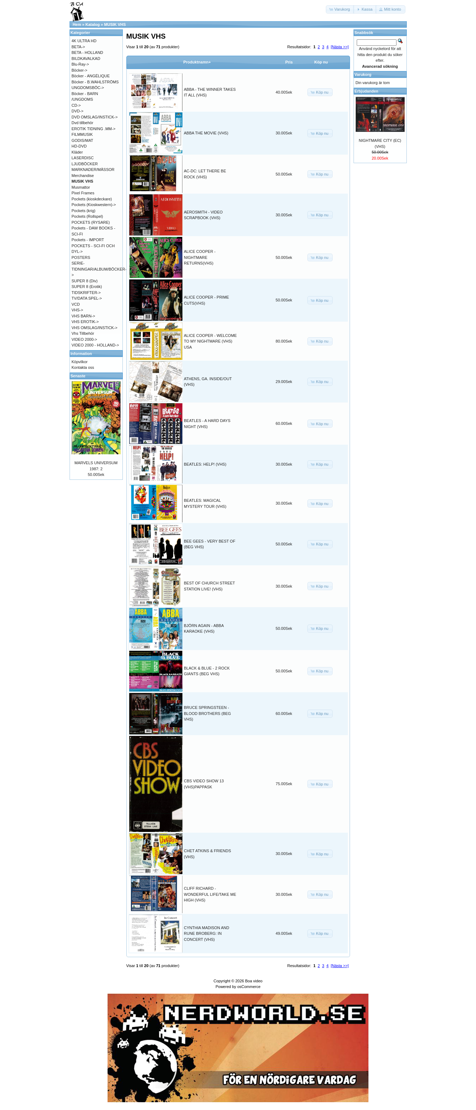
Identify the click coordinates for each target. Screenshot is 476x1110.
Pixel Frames (83, 193)
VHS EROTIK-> (85, 322)
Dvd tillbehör (82, 123)
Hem (77, 24)
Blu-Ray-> (80, 64)
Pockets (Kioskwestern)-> (94, 204)
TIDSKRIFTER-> (86, 292)
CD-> (76, 105)
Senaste (78, 376)
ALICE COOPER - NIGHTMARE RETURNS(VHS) (199, 257)
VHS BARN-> (83, 316)
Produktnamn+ (197, 62)
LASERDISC (83, 158)
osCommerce (248, 986)
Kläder (77, 152)
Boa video (253, 981)
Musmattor (81, 187)
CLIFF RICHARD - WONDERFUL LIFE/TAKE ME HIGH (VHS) (210, 894)
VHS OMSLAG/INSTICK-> (94, 328)
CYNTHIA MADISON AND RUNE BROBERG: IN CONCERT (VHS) (206, 934)
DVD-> (77, 111)
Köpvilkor (80, 362)
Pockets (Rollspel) (87, 216)
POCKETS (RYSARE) (91, 222)
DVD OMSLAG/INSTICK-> (95, 117)
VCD (76, 304)
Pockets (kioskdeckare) (92, 199)
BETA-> (78, 47)
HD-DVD (79, 146)
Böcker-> (79, 70)
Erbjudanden (366, 91)
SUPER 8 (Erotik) (87, 286)
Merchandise (83, 175)
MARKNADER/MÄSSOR (93, 169)
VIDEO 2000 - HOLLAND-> (95, 345)
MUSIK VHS (115, 24)
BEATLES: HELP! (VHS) (205, 464)
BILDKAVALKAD (86, 58)
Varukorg (363, 74)
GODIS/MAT (82, 140)
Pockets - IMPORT (88, 240)
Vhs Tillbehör (83, 333)
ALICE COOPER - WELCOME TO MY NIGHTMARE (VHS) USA (210, 341)
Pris (289, 62)
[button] (340, 9)
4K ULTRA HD (84, 41)
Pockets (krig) (83, 211)
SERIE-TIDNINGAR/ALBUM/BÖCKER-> (99, 269)
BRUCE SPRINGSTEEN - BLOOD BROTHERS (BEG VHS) (207, 713)
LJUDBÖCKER (85, 164)
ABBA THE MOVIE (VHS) (206, 133)
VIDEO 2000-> (84, 339)
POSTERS (81, 257)
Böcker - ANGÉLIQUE (91, 76)
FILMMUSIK (82, 134)
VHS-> (77, 310)
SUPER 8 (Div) (85, 281)
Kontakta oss (83, 367)
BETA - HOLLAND (87, 52)
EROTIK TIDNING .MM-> (94, 129)
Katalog (93, 24)
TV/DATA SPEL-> (87, 298)
